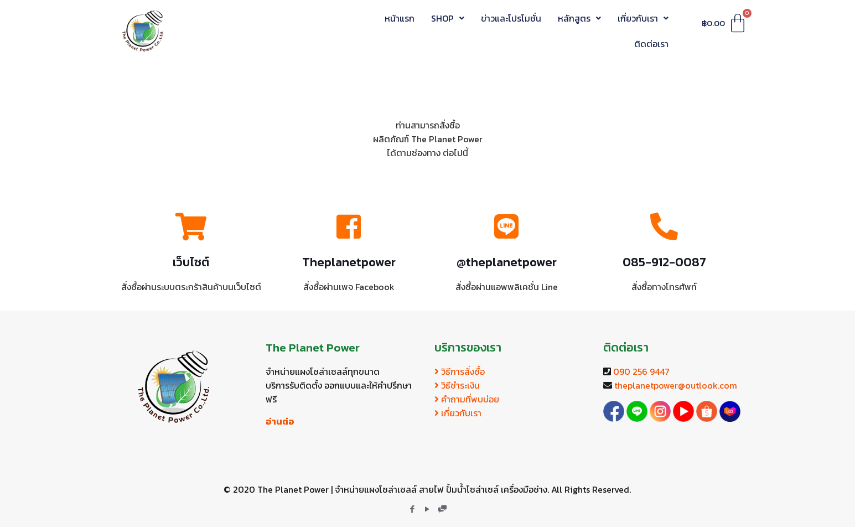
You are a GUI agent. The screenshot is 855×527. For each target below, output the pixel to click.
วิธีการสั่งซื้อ (459, 371)
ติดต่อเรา (651, 43)
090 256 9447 (641, 371)
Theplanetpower (349, 262)
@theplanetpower (507, 262)
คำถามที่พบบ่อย (466, 399)
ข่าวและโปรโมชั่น (511, 18)
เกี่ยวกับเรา (643, 18)
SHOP (447, 18)
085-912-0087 (664, 262)
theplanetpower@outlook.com (675, 385)
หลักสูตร (579, 18)
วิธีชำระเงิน (457, 385)
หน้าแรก (399, 18)
